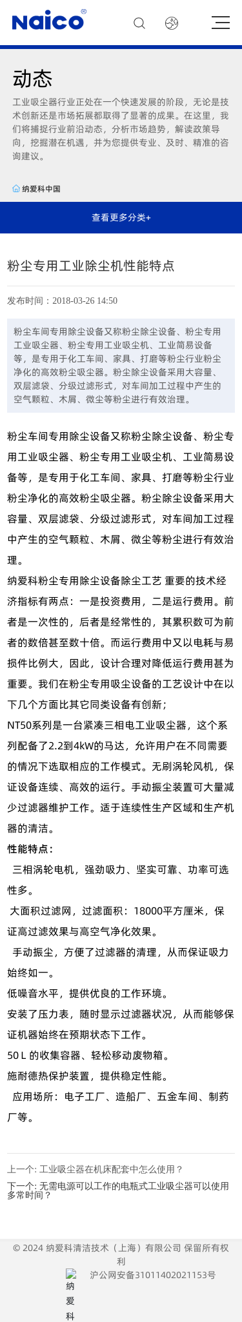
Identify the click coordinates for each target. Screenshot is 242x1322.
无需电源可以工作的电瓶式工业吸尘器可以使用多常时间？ (117, 1190)
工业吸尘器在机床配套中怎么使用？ (111, 1169)
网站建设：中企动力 (110, 1302)
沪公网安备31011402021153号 (170, 1281)
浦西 (163, 1302)
